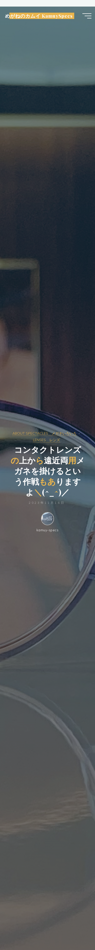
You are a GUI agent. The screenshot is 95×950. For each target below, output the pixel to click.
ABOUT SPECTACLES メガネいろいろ (44, 433)
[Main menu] (86, 15)
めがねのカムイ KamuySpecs (39, 16)
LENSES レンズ (46, 440)
